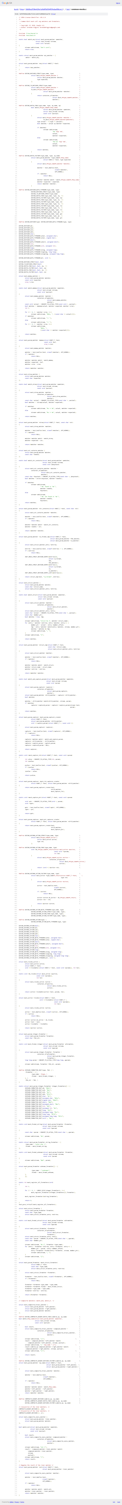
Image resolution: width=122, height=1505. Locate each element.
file (53, 14)
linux (22, 9)
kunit (16, 9)
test (68, 9)
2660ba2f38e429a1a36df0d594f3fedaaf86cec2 (44, 9)
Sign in (118, 3)
